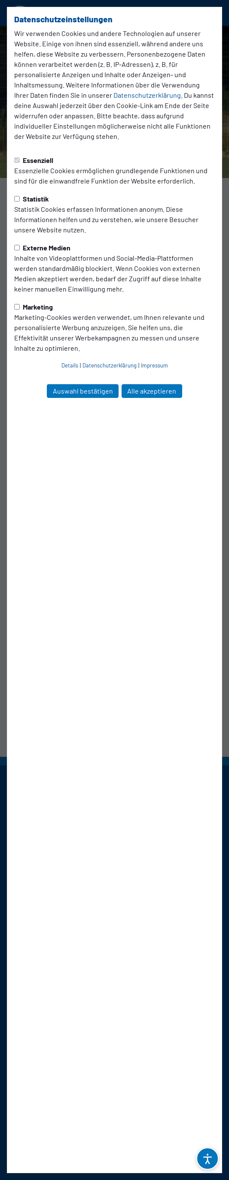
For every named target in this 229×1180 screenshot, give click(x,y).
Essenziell (33, 160)
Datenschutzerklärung (147, 95)
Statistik (31, 199)
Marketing (33, 307)
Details (69, 365)
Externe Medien (42, 248)
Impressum (154, 365)
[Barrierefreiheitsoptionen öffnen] (207, 1158)
